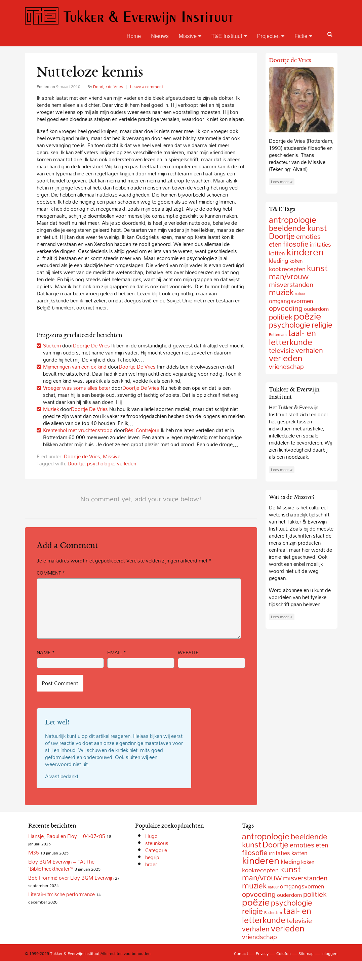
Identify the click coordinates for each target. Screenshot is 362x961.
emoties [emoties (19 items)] (308, 236)
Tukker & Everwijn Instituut (129, 16)
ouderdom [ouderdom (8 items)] (289, 894)
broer (151, 864)
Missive (190, 36)
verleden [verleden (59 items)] (286, 358)
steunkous (156, 843)
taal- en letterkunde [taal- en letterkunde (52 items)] (292, 337)
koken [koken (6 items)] (296, 261)
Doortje (76, 463)
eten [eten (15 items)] (275, 244)
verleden (126, 463)
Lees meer (281, 181)
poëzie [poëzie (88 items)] (307, 316)
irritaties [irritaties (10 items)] (279, 853)
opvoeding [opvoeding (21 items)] (286, 308)
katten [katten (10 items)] (277, 253)
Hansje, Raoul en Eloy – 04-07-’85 (66, 836)
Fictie (303, 36)
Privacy (262, 953)
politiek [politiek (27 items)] (280, 316)
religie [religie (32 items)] (322, 324)
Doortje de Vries (108, 86)
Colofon (283, 953)
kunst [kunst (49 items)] (317, 268)
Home (134, 36)
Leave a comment (146, 86)
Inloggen (329, 953)
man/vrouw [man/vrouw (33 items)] (289, 276)
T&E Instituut (229, 36)
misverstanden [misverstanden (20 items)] (305, 878)
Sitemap (306, 953)
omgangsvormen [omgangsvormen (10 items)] (291, 301)
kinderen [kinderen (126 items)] (305, 251)
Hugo (151, 836)
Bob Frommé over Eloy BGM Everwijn (71, 878)
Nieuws (159, 36)
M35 (33, 852)
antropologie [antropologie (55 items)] (292, 219)
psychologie (100, 463)
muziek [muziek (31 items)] (281, 292)
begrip (152, 857)
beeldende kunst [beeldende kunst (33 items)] (298, 228)
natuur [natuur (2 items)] (300, 293)
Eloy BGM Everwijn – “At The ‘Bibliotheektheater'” (61, 865)
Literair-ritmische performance (61, 894)
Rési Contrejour (142, 430)
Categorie (156, 850)
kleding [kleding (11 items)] (278, 260)
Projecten (271, 36)
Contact (241, 953)
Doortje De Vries (91, 345)
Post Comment (60, 683)
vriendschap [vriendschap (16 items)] (286, 366)
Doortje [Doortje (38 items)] (282, 236)
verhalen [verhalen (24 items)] (309, 350)
